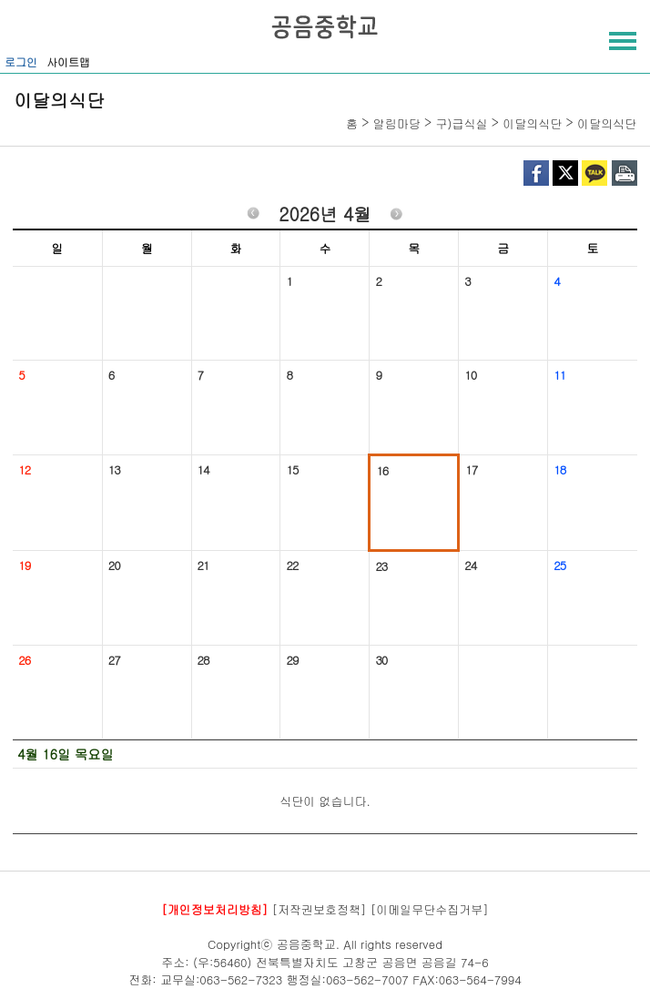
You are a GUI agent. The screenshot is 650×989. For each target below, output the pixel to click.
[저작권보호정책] (319, 908)
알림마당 (397, 123)
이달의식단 (532, 123)
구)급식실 (462, 123)
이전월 (253, 216)
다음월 (397, 216)
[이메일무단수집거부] (430, 908)
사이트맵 (68, 61)
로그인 (21, 61)
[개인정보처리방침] (214, 908)
